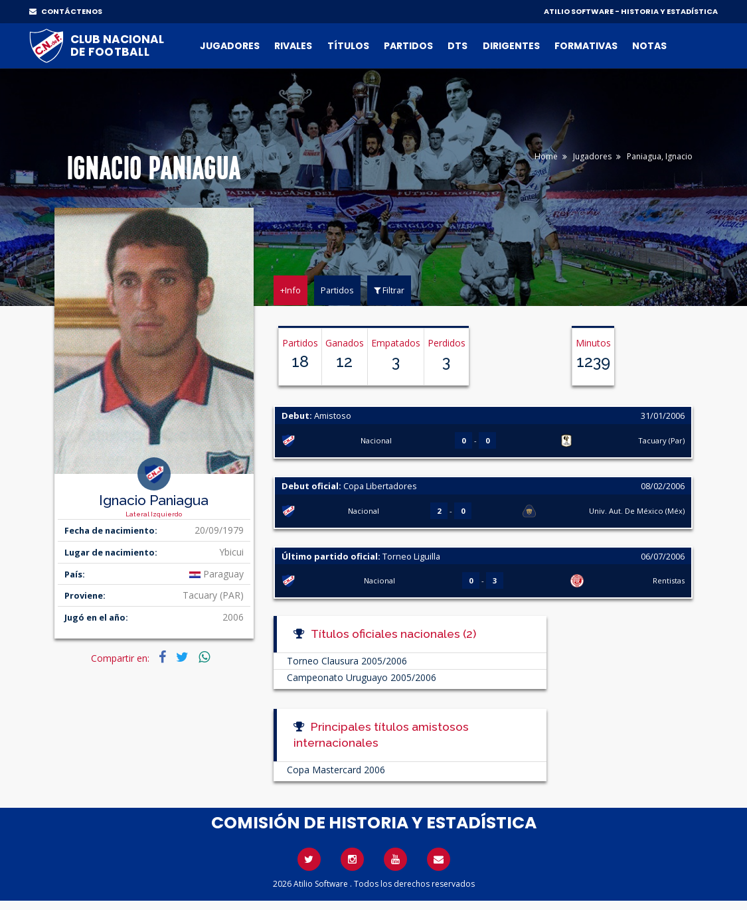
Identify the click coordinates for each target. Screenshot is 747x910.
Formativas (586, 45)
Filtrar (389, 290)
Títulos (348, 45)
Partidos (408, 45)
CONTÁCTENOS (65, 11)
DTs (457, 45)
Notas (649, 45)
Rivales (293, 45)
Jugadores (230, 45)
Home (546, 156)
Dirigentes (511, 45)
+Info (290, 290)
